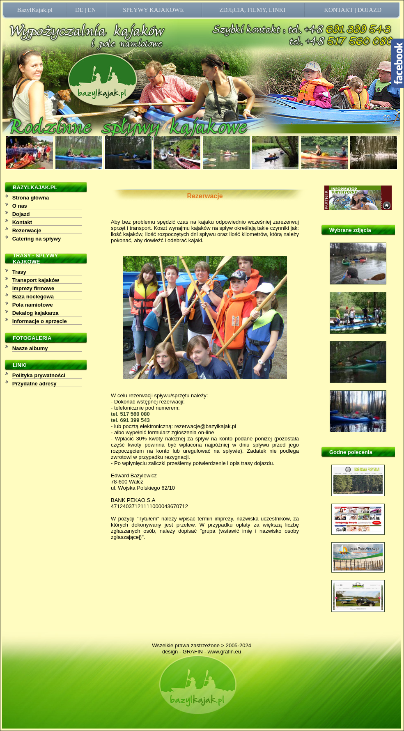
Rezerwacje (26, 230)
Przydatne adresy (34, 383)
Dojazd (21, 214)
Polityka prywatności (38, 375)
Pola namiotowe (32, 305)
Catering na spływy (36, 239)
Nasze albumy (30, 348)
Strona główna (30, 198)
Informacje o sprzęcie (39, 321)
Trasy (19, 272)
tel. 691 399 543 (130, 420)
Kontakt (22, 222)
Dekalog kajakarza (35, 313)
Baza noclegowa (33, 296)
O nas (19, 206)
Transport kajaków (35, 280)
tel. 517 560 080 (130, 414)
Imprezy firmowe (33, 288)
